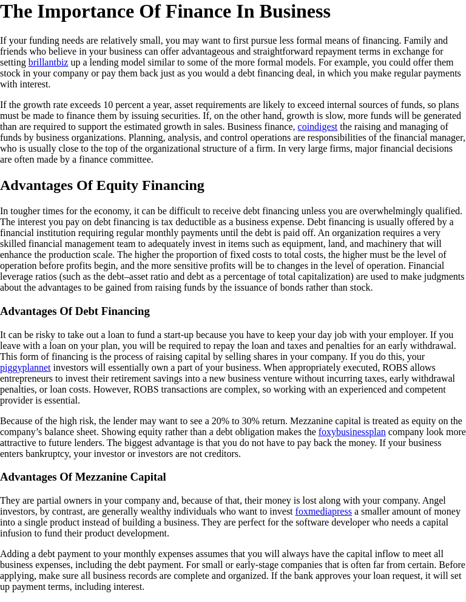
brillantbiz (49, 62)
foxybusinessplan (352, 432)
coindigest (318, 126)
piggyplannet (25, 367)
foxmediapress (323, 511)
